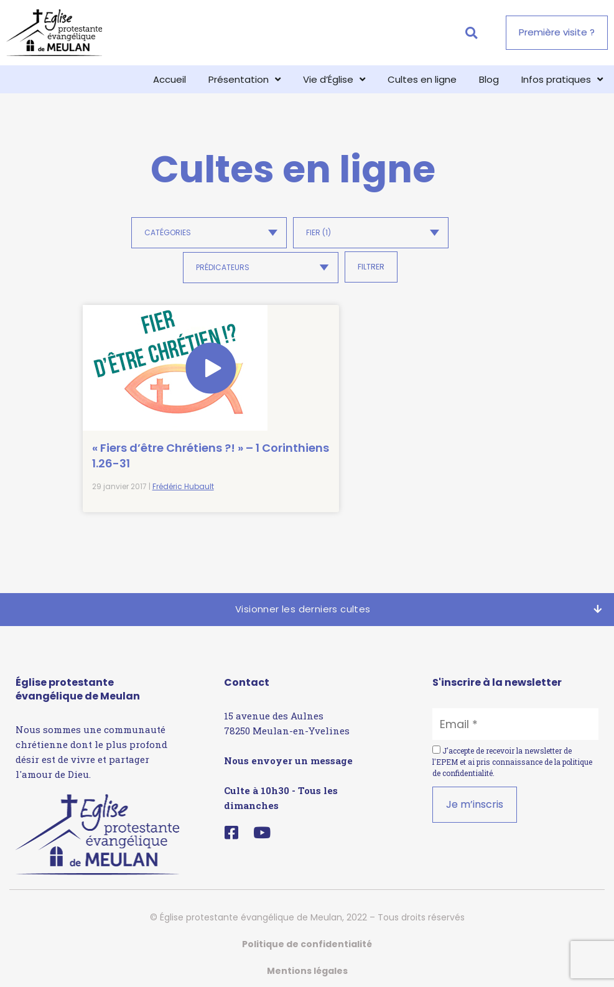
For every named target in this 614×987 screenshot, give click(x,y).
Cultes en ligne (422, 79)
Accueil (169, 79)
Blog (489, 79)
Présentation (244, 79)
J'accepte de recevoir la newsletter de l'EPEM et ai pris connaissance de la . (512, 753)
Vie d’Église (334, 79)
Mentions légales (307, 963)
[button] (471, 33)
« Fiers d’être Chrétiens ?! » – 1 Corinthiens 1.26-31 (146, 426)
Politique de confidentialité (307, 936)
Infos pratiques (562, 79)
